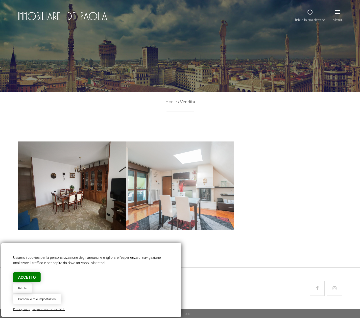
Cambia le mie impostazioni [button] (37, 299)
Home (171, 101)
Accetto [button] (27, 277)
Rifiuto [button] (22, 288)
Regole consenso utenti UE (48, 309)
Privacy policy (21, 309)
